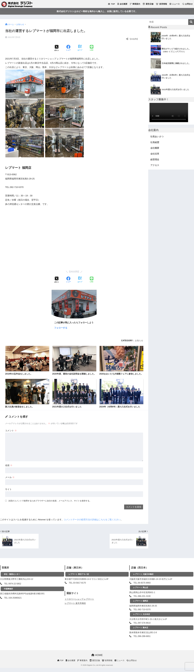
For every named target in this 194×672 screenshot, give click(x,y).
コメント (11, 430)
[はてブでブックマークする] (80, 48)
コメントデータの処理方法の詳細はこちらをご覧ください (92, 519)
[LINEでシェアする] (91, 48)
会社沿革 (154, 154)
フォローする (60, 328)
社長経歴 (154, 142)
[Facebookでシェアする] (68, 48)
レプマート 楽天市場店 (75, 603)
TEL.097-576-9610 (142, 623)
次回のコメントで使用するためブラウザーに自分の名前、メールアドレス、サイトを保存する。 (49, 501)
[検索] (191, 22)
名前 (8, 465)
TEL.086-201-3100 (142, 596)
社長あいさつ (157, 136)
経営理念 (154, 159)
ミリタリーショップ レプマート (79, 599)
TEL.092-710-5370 (142, 609)
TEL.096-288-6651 (142, 636)
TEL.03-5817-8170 (77, 583)
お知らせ (139, 340)
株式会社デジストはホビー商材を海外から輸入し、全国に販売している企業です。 (97, 11)
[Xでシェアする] (56, 48)
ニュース (175, 4)
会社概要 (122, 4)
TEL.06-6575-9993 (142, 583)
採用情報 (161, 4)
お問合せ (187, 4)
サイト (8, 489)
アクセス (154, 165)
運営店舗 (148, 4)
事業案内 (135, 4)
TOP (111, 4)
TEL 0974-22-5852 (12, 584)
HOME (97, 655)
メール (10, 477)
